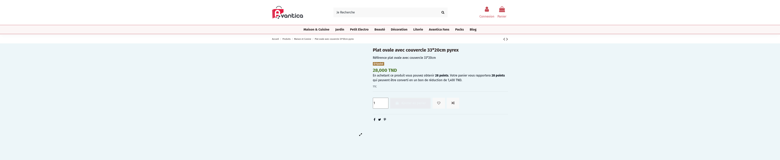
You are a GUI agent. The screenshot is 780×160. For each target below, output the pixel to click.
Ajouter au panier (410, 103)
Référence (380, 58)
